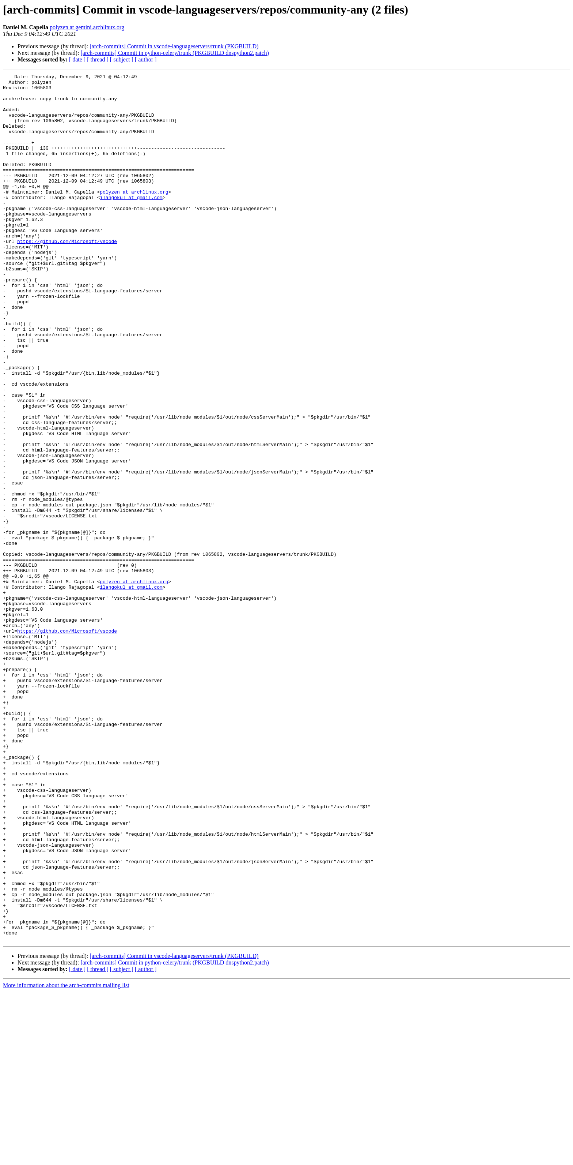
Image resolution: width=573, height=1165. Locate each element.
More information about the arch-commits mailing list (66, 1158)
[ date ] (77, 59)
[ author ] (146, 59)
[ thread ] (98, 59)
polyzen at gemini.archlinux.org (87, 27)
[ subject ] (121, 59)
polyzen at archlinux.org (134, 216)
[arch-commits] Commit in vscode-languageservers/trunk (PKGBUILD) (174, 46)
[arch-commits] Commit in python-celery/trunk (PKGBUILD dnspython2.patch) (174, 53)
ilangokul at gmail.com (131, 222)
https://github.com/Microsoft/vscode (67, 275)
